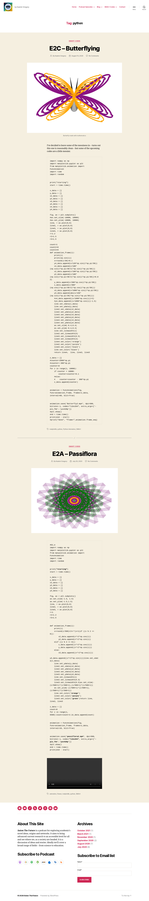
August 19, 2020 (77, 56)
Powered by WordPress (49, 896)
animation (53, 794)
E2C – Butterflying (74, 48)
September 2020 (85, 840)
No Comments (94, 56)
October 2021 (83, 830)
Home (74, 7)
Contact (122, 7)
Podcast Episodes (86, 7)
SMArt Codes (110, 7)
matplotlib (53, 429)
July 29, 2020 (77, 461)
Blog (98, 7)
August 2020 (83, 844)
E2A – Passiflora (74, 453)
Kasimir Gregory (60, 56)
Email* (104, 872)
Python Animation (69, 429)
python (59, 429)
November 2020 (85, 837)
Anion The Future (31, 896)
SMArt (78, 429)
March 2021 (82, 834)
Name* (104, 864)
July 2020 (82, 847)
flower (59, 794)
